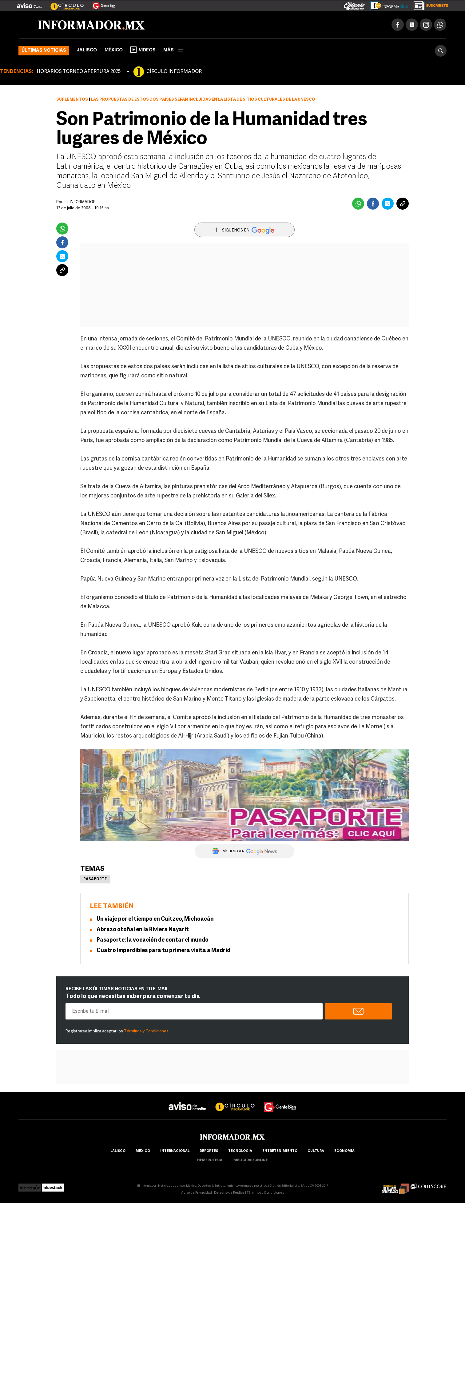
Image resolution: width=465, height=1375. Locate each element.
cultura (316, 1151)
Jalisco (87, 50)
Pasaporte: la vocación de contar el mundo (153, 940)
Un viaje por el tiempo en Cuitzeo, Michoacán (155, 919)
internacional (174, 1151)
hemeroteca (209, 1160)
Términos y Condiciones (146, 1031)
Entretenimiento (279, 1151)
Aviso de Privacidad (196, 1193)
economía (344, 1151)
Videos (143, 49)
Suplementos (72, 100)
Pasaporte (95, 879)
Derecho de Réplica (229, 1193)
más (173, 50)
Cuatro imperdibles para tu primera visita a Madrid (163, 951)
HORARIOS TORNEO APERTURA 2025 (79, 71)
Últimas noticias (44, 50)
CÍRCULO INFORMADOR (174, 71)
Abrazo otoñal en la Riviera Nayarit (143, 930)
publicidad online (250, 1160)
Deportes (209, 1151)
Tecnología (240, 1151)
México (114, 50)
